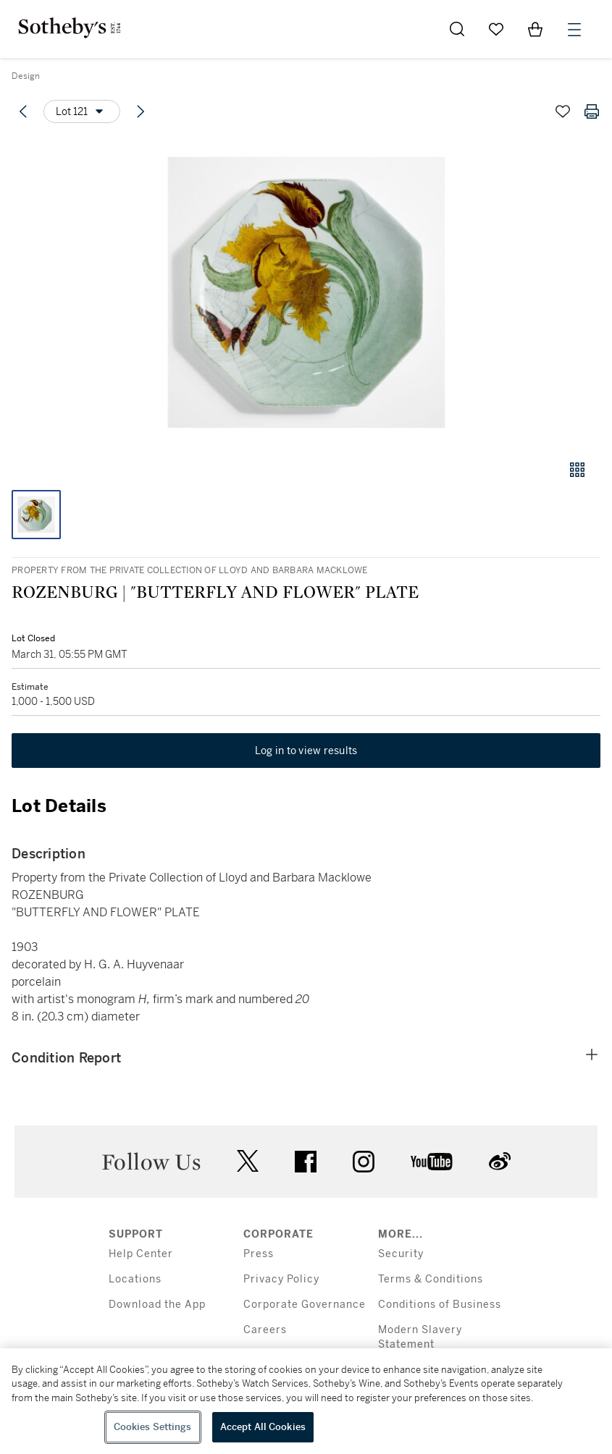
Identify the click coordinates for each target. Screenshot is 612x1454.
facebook (306, 1161)
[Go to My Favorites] (496, 28)
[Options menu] (81, 111)
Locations (135, 1279)
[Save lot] (562, 111)
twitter (248, 1161)
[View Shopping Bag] (535, 28)
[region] (306, 1401)
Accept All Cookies (263, 1427)
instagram (363, 1161)
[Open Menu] (574, 30)
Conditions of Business (439, 1304)
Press (258, 1254)
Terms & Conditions (430, 1279)
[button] (306, 292)
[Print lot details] (591, 111)
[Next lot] (140, 111)
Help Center (141, 1254)
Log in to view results (306, 750)
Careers (265, 1330)
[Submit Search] (457, 29)
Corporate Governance (304, 1304)
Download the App (157, 1304)
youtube (432, 1161)
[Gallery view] (577, 469)
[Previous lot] (23, 111)
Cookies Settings (153, 1427)
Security (401, 1254)
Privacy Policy (281, 1279)
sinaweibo (500, 1161)
